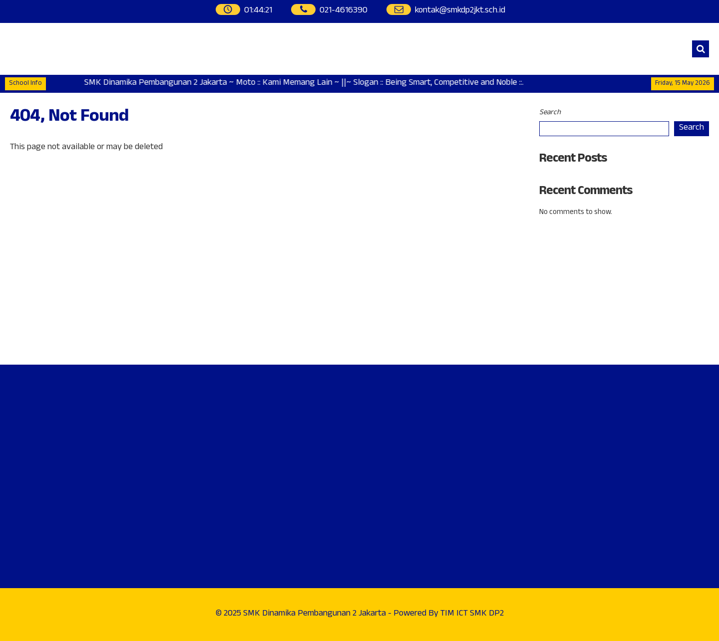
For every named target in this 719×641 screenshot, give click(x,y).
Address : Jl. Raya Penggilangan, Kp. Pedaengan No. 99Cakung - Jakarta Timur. (606, 251)
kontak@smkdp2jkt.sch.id (460, 11)
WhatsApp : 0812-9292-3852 (593, 317)
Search (550, 113)
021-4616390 (343, 11)
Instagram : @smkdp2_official (595, 344)
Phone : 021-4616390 (580, 289)
